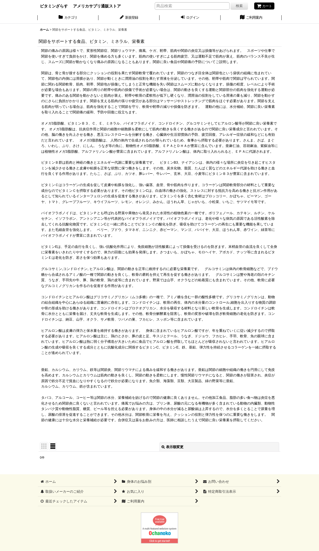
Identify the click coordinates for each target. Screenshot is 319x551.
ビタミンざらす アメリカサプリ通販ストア (80, 6)
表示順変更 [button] (172, 447)
